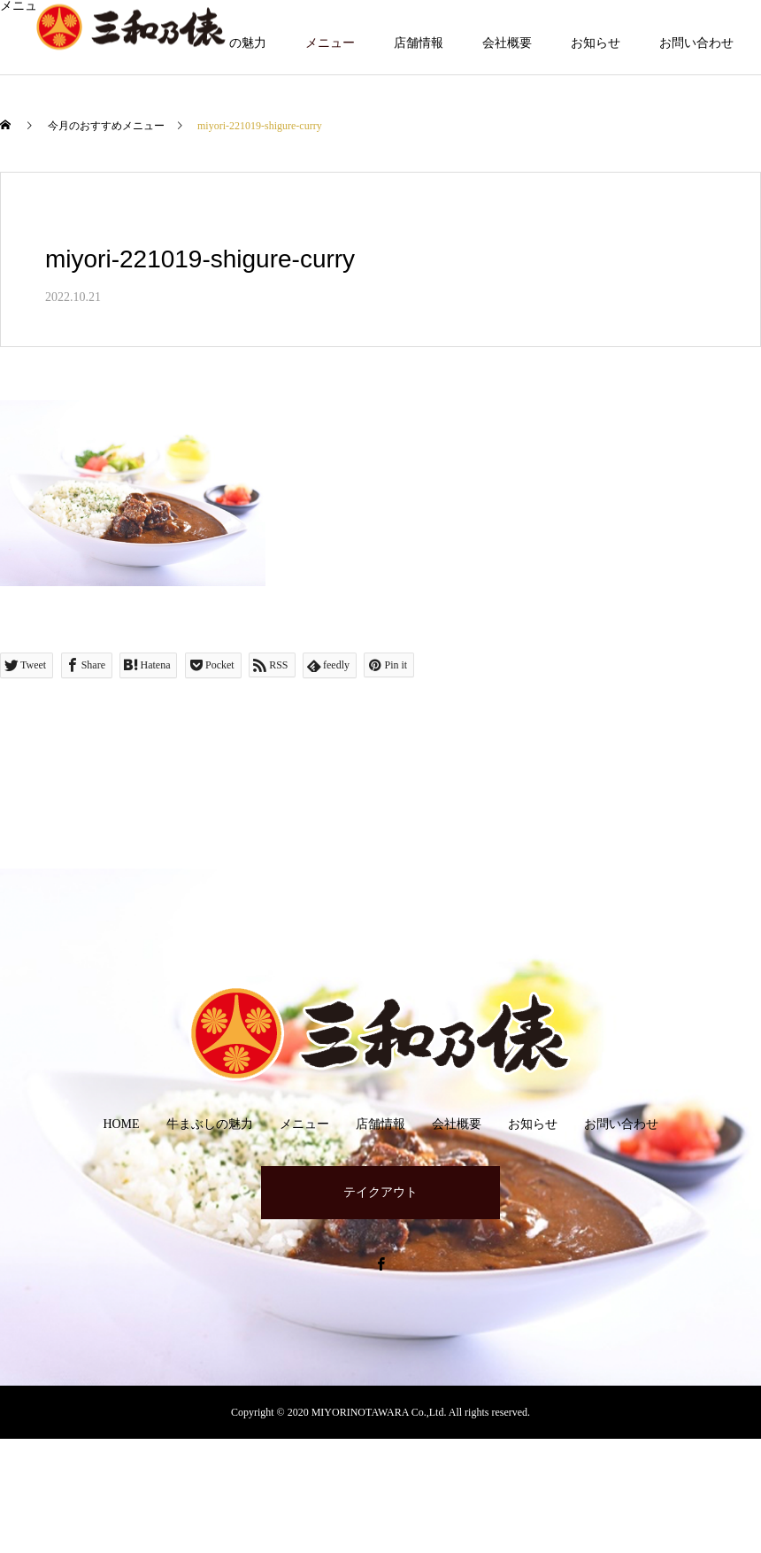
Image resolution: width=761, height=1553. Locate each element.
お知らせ (595, 43)
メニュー (330, 43)
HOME (121, 1124)
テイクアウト (380, 1192)
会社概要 (507, 43)
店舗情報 (418, 43)
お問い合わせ (696, 43)
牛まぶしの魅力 (209, 1124)
